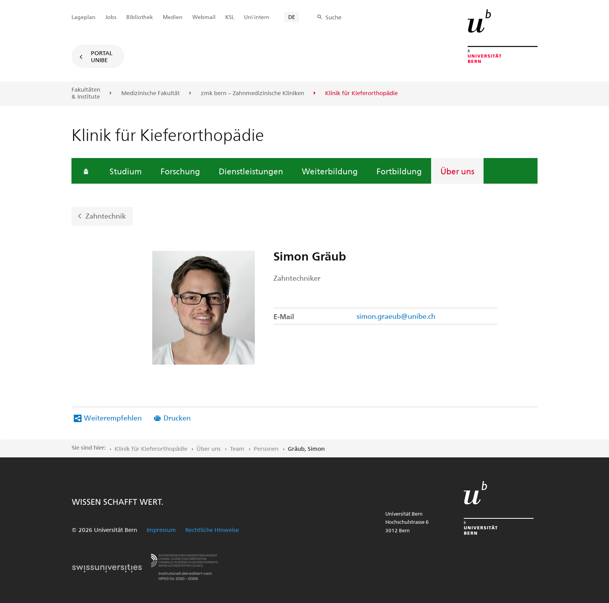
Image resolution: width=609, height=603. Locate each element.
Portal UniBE (102, 56)
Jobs (111, 17)
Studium (126, 170)
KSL (229, 17)
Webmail (204, 17)
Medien (173, 17)
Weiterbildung (330, 170)
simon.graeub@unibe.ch (396, 316)
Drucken (177, 417)
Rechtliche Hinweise (212, 529)
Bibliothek (139, 17)
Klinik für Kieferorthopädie (151, 448)
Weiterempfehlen (113, 417)
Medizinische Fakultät (150, 93)
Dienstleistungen (251, 170)
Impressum (161, 529)
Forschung (180, 170)
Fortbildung (399, 170)
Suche (333, 17)
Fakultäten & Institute (85, 93)
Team (237, 448)
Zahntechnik (105, 216)
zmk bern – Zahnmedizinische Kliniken (252, 93)
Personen (266, 448)
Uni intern (257, 17)
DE (291, 17)
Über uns (457, 170)
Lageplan (83, 17)
